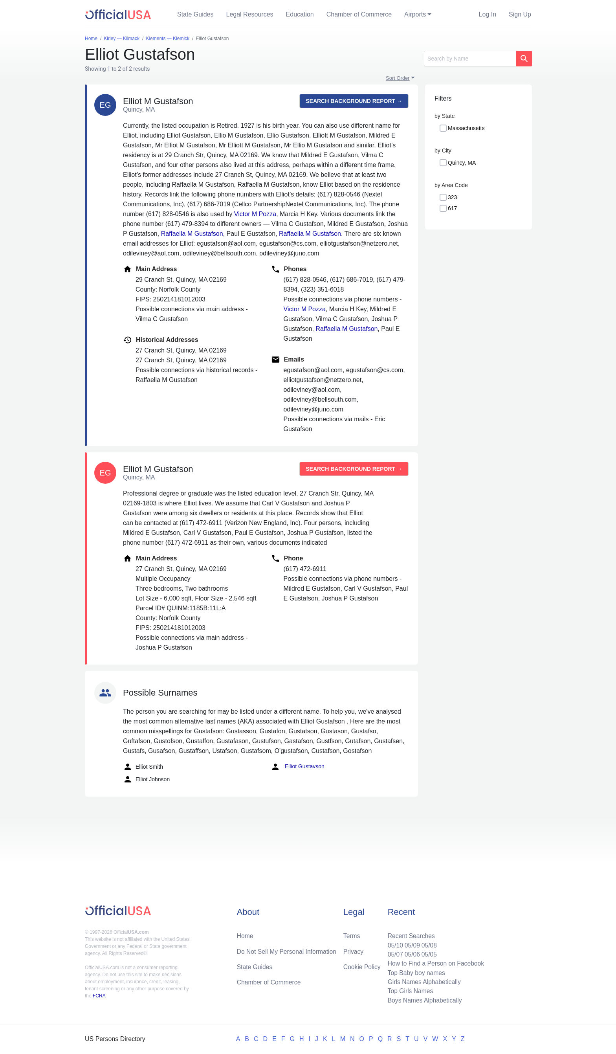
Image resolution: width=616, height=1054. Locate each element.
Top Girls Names (408, 990)
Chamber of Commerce (359, 14)
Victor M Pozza (255, 214)
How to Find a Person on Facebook (434, 962)
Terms (351, 934)
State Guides (195, 14)
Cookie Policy (362, 965)
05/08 (428, 943)
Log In (487, 14)
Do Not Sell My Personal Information (288, 949)
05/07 (393, 952)
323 (452, 197)
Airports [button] (415, 14)
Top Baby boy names (414, 971)
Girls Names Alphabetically (422, 981)
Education (300, 14)
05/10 (393, 943)
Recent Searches (409, 934)
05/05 (428, 952)
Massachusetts (466, 128)
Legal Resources (249, 14)
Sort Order (398, 78)
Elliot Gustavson (297, 766)
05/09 (410, 943)
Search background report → (354, 101)
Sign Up (520, 14)
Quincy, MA (462, 162)
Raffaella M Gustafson (192, 233)
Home (245, 934)
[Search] (470, 58)
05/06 (410, 952)
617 (452, 208)
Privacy (353, 949)
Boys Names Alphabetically (423, 1000)
